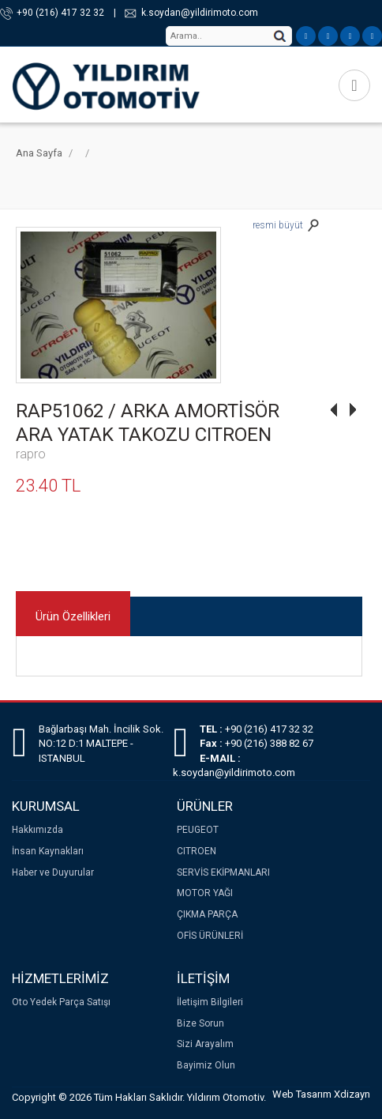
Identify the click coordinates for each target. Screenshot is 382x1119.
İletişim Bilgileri (210, 1002)
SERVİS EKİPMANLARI (223, 872)
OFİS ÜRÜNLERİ (210, 935)
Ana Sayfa (39, 153)
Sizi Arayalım (205, 1043)
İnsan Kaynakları (48, 851)
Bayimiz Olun (206, 1065)
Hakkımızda (37, 829)
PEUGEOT (198, 829)
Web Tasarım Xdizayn (321, 1094)
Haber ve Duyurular (53, 872)
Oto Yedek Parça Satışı (61, 1002)
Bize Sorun (200, 1023)
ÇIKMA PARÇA (207, 914)
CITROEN (196, 851)
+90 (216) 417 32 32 (60, 12)
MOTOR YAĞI (205, 893)
